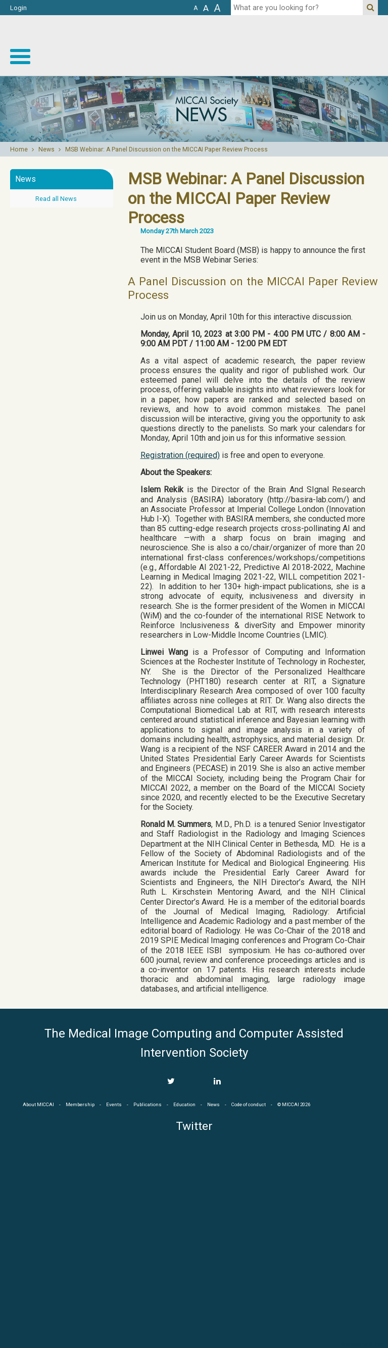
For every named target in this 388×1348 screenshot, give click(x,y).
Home (19, 149)
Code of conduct (248, 1104)
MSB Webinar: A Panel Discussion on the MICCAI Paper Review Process (166, 149)
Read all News (56, 198)
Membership (80, 1104)
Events (114, 1104)
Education (184, 1104)
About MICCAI (38, 1104)
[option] (194, 109)
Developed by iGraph (361, 1344)
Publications (147, 1104)
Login (18, 8)
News (46, 149)
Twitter (194, 1126)
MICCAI (194, 1293)
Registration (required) (180, 455)
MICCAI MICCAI (305, 45)
